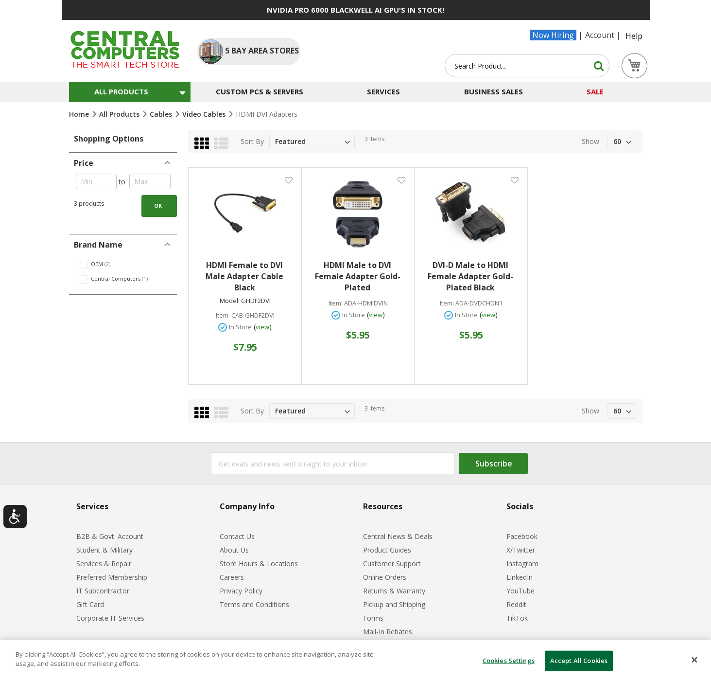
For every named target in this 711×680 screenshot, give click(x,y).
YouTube (520, 590)
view (262, 326)
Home (80, 114)
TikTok (517, 618)
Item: (223, 315)
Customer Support (392, 563)
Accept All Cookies (578, 660)
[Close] (694, 660)
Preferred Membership (111, 577)
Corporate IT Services (110, 618)
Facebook (522, 536)
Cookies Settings (509, 660)
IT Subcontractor (102, 590)
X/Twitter (520, 550)
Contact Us (237, 536)
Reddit (516, 604)
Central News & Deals (398, 536)
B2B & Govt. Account (109, 536)
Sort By (252, 141)
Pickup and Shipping (394, 604)
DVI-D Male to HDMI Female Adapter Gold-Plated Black (470, 276)
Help (633, 36)
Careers (232, 577)
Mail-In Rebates (387, 631)
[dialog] (355, 660)
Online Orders (384, 577)
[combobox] (527, 65)
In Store (240, 326)
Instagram (522, 563)
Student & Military (104, 550)
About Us (234, 550)
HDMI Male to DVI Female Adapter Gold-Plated (357, 276)
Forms (373, 618)
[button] (288, 180)
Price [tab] (83, 163)
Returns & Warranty (394, 590)
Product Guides (387, 550)
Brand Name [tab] (98, 244)
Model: (230, 301)
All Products (120, 114)
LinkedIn (519, 577)
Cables (162, 114)
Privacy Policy (241, 590)
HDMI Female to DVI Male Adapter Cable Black (244, 276)
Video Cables (204, 114)
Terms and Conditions (254, 604)
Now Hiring (553, 35)
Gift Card (90, 604)
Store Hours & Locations (259, 563)
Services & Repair (103, 563)
